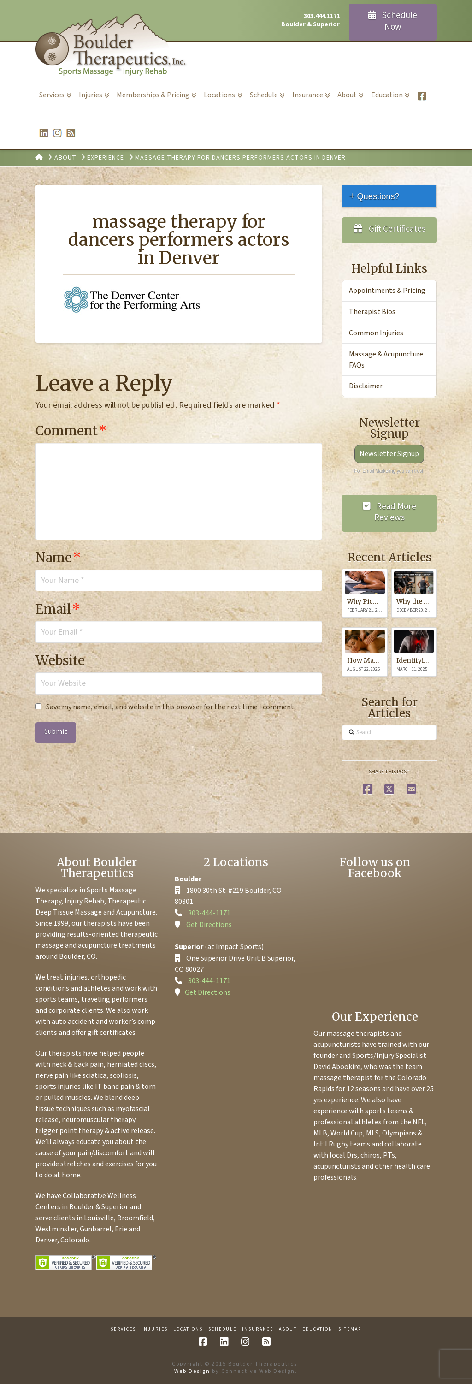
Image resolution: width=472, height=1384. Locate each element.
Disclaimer (366, 386)
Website (60, 660)
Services (123, 1329)
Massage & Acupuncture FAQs (386, 359)
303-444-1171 (209, 913)
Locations (188, 1329)
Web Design (192, 1371)
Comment (71, 431)
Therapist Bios (372, 312)
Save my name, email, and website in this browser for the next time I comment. (170, 707)
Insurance (257, 1329)
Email (57, 609)
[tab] (389, 196)
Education (317, 1329)
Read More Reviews (390, 512)
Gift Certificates (389, 229)
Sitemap (349, 1329)
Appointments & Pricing (387, 290)
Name (58, 557)
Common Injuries (376, 333)
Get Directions (209, 925)
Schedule (222, 1329)
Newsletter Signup (389, 454)
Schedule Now (393, 21)
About (288, 1329)
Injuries (155, 1329)
